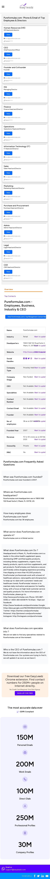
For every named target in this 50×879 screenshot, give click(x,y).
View (8, 34)
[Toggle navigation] (3, 6)
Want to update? (41, 337)
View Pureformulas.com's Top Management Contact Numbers (27, 317)
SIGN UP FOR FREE (25, 693)
